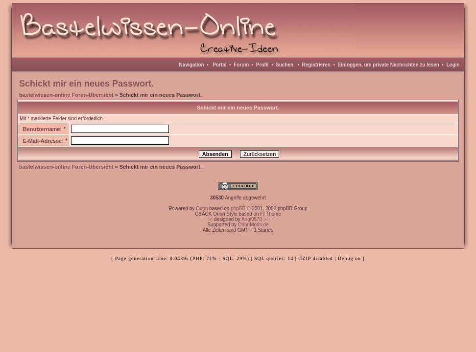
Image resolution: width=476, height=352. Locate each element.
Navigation (191, 64)
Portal (219, 64)
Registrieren (316, 64)
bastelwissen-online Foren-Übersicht (66, 95)
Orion (202, 208)
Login (452, 64)
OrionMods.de (253, 224)
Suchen (284, 64)
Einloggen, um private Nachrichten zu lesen (388, 64)
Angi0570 (251, 219)
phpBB (238, 208)
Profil (262, 64)
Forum (241, 64)
